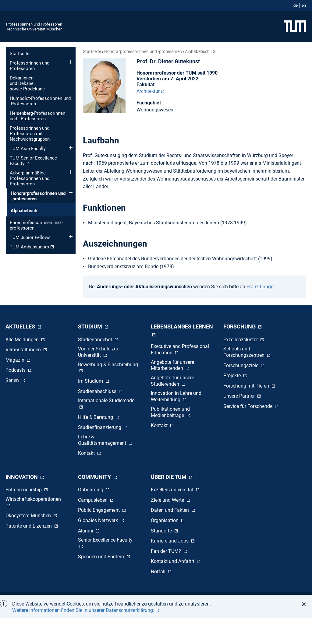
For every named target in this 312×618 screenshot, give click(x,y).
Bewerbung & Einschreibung (108, 364)
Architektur (148, 91)
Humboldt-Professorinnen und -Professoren (40, 101)
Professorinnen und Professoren (34, 24)
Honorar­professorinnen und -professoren (38, 196)
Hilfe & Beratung (96, 417)
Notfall (159, 571)
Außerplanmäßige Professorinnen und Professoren (29, 178)
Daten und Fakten (170, 510)
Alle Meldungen (22, 339)
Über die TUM (169, 477)
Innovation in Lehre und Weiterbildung (176, 396)
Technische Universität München (34, 29)
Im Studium (91, 381)
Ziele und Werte (168, 500)
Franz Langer (260, 287)
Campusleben (93, 500)
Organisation (165, 520)
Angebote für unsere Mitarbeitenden (172, 365)
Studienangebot (95, 339)
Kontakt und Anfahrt (173, 561)
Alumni (86, 531)
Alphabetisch (24, 210)
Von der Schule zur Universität (98, 352)
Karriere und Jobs (170, 541)
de (295, 5)
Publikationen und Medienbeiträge (170, 412)
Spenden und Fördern (101, 557)
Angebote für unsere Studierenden (172, 381)
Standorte (162, 531)
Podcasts (16, 370)
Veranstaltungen (23, 350)
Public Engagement (99, 510)
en (304, 5)
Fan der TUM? (166, 551)
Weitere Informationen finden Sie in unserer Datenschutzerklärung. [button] (83, 610)
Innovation (22, 477)
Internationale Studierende (106, 400)
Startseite (20, 53)
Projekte (232, 375)
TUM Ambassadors (29, 247)
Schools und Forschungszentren (244, 352)
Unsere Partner (239, 396)
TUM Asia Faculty (28, 148)
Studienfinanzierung (100, 427)
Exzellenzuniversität (173, 490)
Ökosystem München (28, 515)
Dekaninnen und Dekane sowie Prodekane (27, 83)
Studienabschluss (98, 391)
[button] (305, 604)
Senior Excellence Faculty (105, 540)
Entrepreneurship (24, 490)
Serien (12, 380)
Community (95, 477)
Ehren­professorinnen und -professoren (36, 225)
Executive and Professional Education (180, 349)
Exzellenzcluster (241, 339)
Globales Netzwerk (98, 520)
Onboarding (91, 490)
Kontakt (87, 453)
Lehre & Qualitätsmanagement (102, 440)
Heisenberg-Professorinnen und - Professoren (37, 116)
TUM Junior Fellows (30, 237)
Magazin (15, 360)
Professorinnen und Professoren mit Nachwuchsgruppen (30, 133)
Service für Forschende (248, 406)
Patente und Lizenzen (29, 526)
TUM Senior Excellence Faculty (33, 160)
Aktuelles (20, 326)
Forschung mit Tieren (246, 386)
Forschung (240, 326)
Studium (90, 326)
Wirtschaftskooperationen (33, 499)
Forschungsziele (241, 365)
